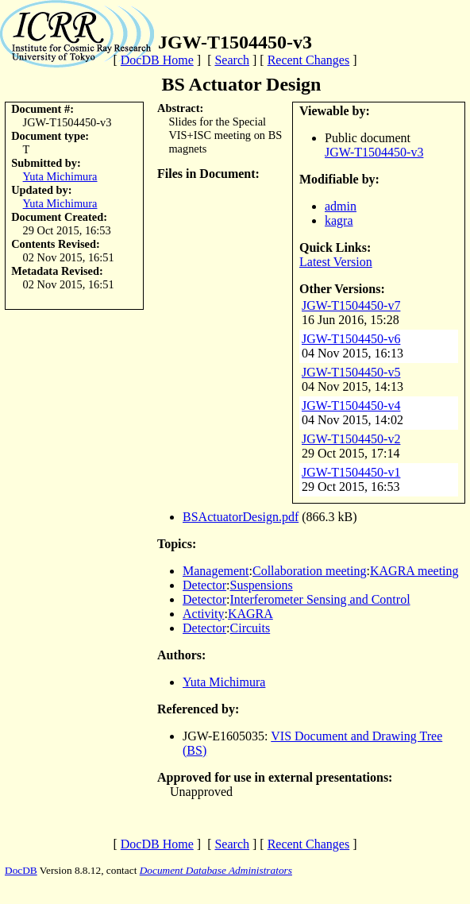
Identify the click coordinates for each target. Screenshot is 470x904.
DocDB (21, 870)
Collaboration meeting (309, 571)
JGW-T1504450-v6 (351, 339)
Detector (204, 585)
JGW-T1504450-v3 (374, 152)
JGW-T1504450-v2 (351, 439)
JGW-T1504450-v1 (351, 472)
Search (231, 60)
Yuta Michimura (60, 176)
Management (216, 571)
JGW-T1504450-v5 (351, 372)
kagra (339, 220)
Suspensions (261, 585)
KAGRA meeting (414, 571)
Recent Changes (309, 60)
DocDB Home (157, 60)
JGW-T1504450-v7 (351, 305)
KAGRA (250, 613)
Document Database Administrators (216, 870)
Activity (203, 613)
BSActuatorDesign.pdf (241, 516)
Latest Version (335, 261)
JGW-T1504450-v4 (351, 405)
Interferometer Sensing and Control (320, 599)
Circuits (250, 628)
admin (340, 206)
